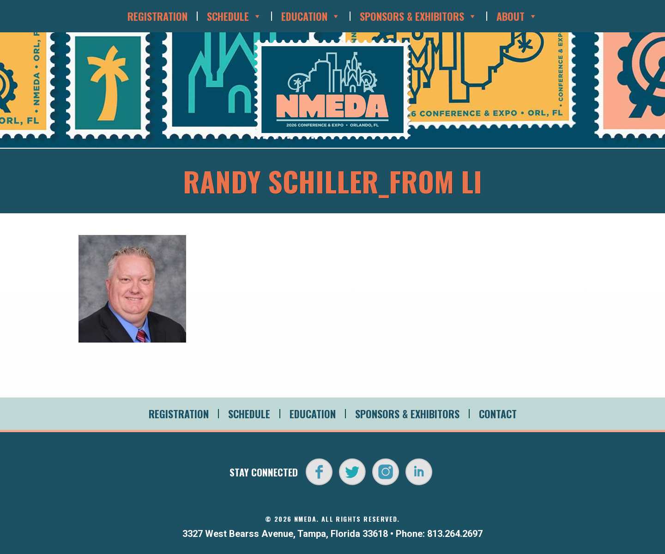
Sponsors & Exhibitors (418, 16)
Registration (157, 16)
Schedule (234, 16)
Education (310, 16)
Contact (498, 413)
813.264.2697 (455, 533)
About (517, 16)
